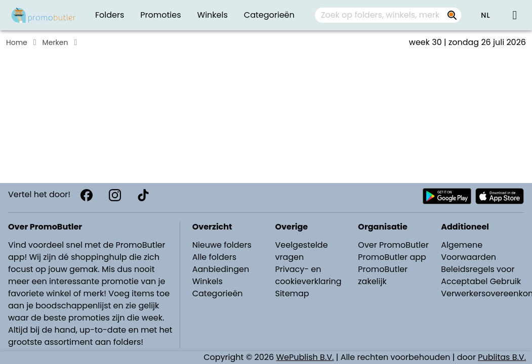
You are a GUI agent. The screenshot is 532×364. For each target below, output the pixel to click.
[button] (485, 15)
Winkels (207, 281)
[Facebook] (86, 195)
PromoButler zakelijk (382, 275)
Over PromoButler (393, 245)
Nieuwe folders (222, 245)
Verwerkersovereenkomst (483, 293)
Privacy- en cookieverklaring (308, 275)
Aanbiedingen (220, 269)
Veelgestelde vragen (301, 251)
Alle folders (214, 257)
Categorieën (217, 293)
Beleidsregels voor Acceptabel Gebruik (481, 275)
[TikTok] (143, 195)
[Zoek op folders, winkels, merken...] (452, 15)
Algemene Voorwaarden (468, 251)
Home (16, 42)
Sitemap (292, 293)
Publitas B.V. (502, 357)
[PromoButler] (43, 15)
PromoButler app (392, 257)
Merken (55, 42)
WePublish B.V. (305, 357)
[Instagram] (115, 195)
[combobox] (388, 15)
